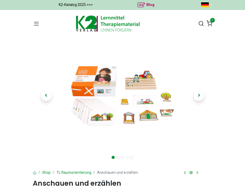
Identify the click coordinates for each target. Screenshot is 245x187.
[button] (46, 95)
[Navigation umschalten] (36, 24)
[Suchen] (201, 24)
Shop (46, 172)
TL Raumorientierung (73, 172)
